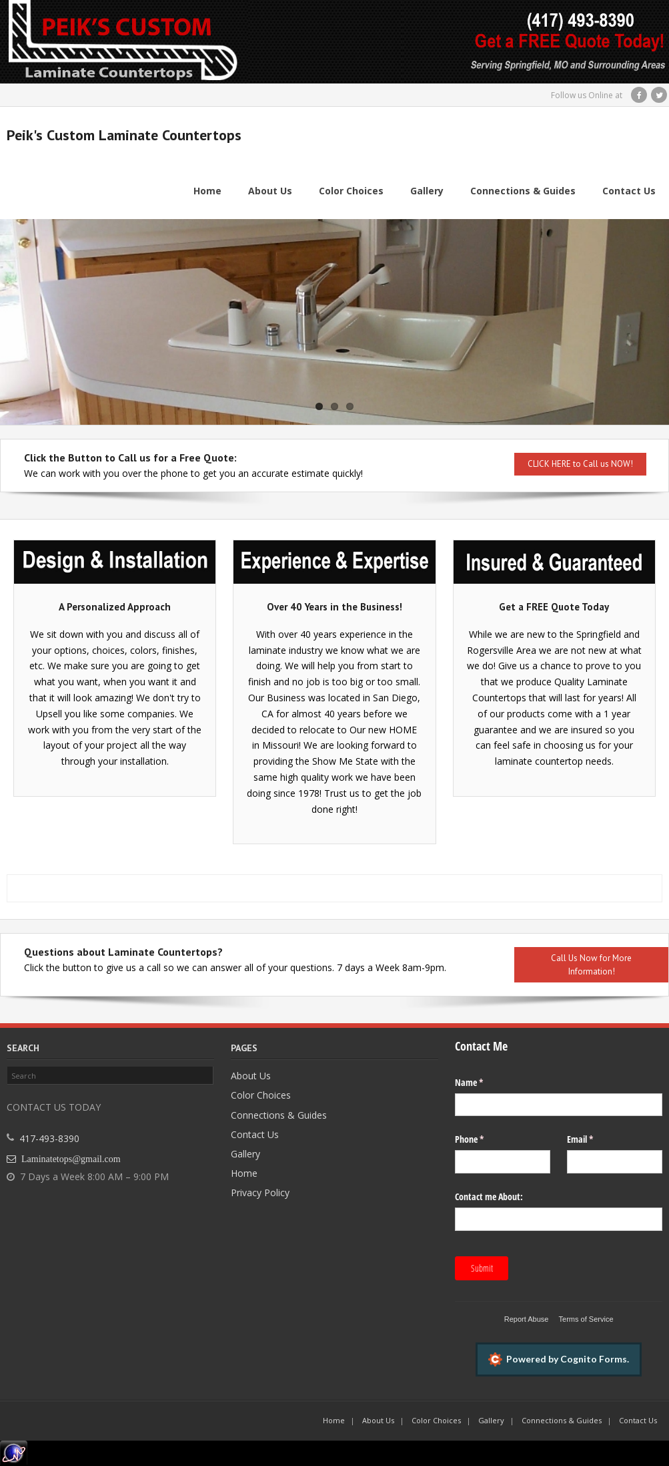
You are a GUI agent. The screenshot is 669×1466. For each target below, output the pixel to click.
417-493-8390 (49, 1139)
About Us (251, 1075)
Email (595, 1139)
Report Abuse (526, 1319)
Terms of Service (586, 1319)
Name (484, 1082)
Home (244, 1173)
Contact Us (255, 1134)
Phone (485, 1139)
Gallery (245, 1153)
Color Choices (261, 1095)
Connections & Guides (279, 1115)
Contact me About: (489, 1196)
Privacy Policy (260, 1192)
